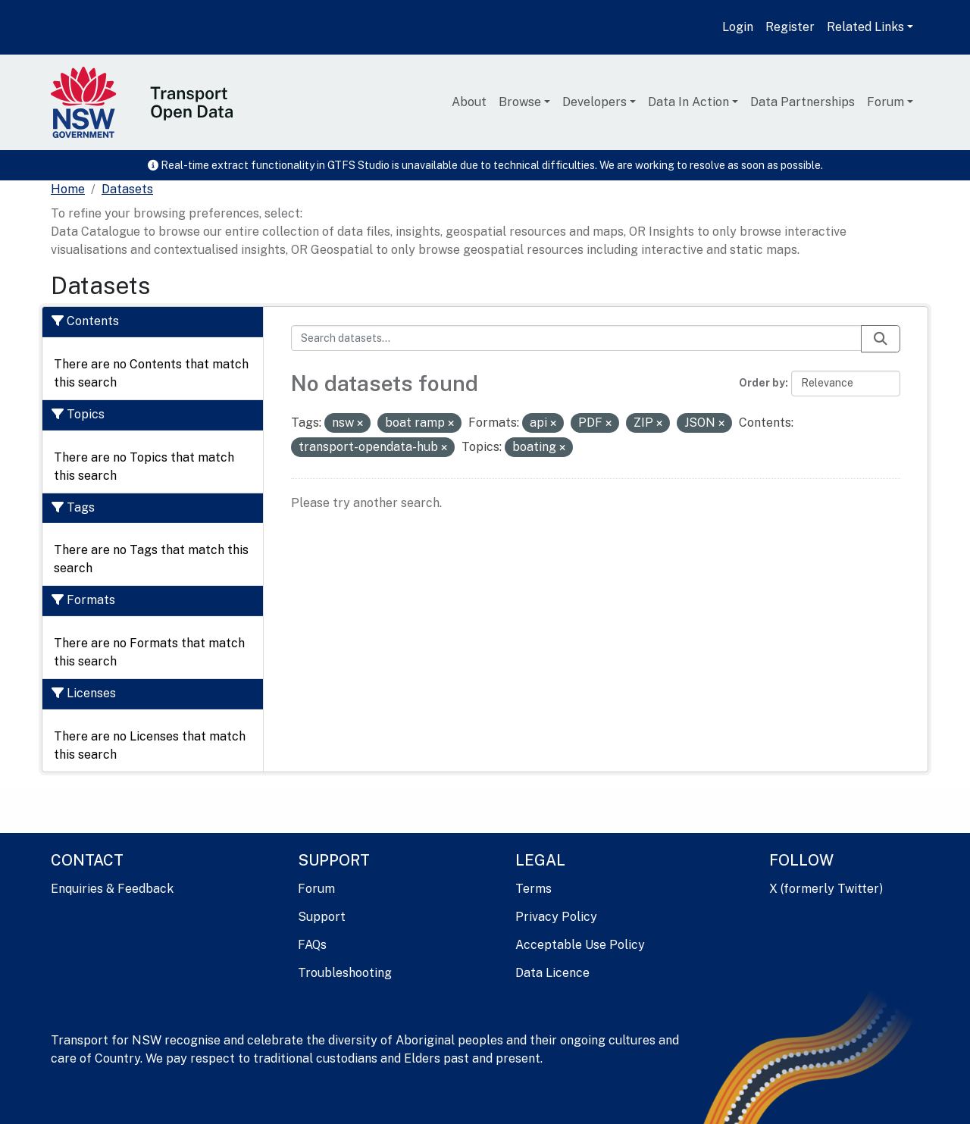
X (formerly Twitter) (826, 888)
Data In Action (688, 102)
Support (322, 917)
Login (737, 27)
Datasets (127, 189)
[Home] (68, 189)
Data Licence (552, 973)
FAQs (312, 945)
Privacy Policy (556, 917)
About (469, 102)
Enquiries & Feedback (112, 888)
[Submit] (880, 338)
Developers (594, 102)
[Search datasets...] (576, 338)
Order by (762, 383)
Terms (533, 888)
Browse (520, 102)
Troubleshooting (345, 973)
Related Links (865, 27)
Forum (885, 102)
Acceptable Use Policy (580, 945)
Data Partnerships (802, 102)
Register (790, 27)
